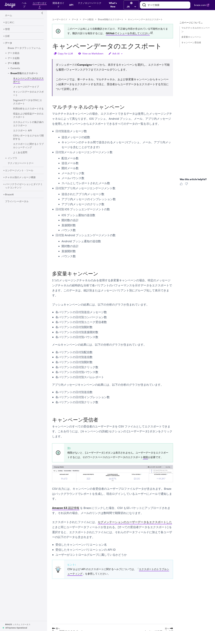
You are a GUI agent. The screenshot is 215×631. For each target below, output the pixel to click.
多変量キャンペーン (191, 37)
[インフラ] (12, 158)
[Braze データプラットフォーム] (24, 48)
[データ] (8, 43)
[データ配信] (13, 63)
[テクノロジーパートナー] (21, 163)
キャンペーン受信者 (191, 42)
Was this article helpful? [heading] (193, 179)
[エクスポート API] (22, 130)
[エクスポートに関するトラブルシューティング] (28, 145)
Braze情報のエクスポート (110, 19)
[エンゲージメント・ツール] (19, 170)
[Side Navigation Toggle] (42, 13)
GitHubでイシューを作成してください (128, 33)
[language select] (131, 6)
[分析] (7, 36)
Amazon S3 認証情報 (65, 508)
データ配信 (88, 19)
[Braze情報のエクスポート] (24, 73)
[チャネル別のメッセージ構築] (20, 177)
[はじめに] (9, 22)
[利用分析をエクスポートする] (28, 108)
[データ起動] (13, 58)
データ (75, 19)
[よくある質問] (20, 152)
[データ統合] (13, 53)
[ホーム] (8, 15)
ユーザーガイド (59, 19)
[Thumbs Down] (187, 185)
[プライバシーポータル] (17, 201)
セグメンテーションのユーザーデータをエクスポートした (135, 522)
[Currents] (15, 68)
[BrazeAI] (9, 194)
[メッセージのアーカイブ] (26, 87)
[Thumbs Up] (182, 185)
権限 (145, 457)
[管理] (7, 29)
